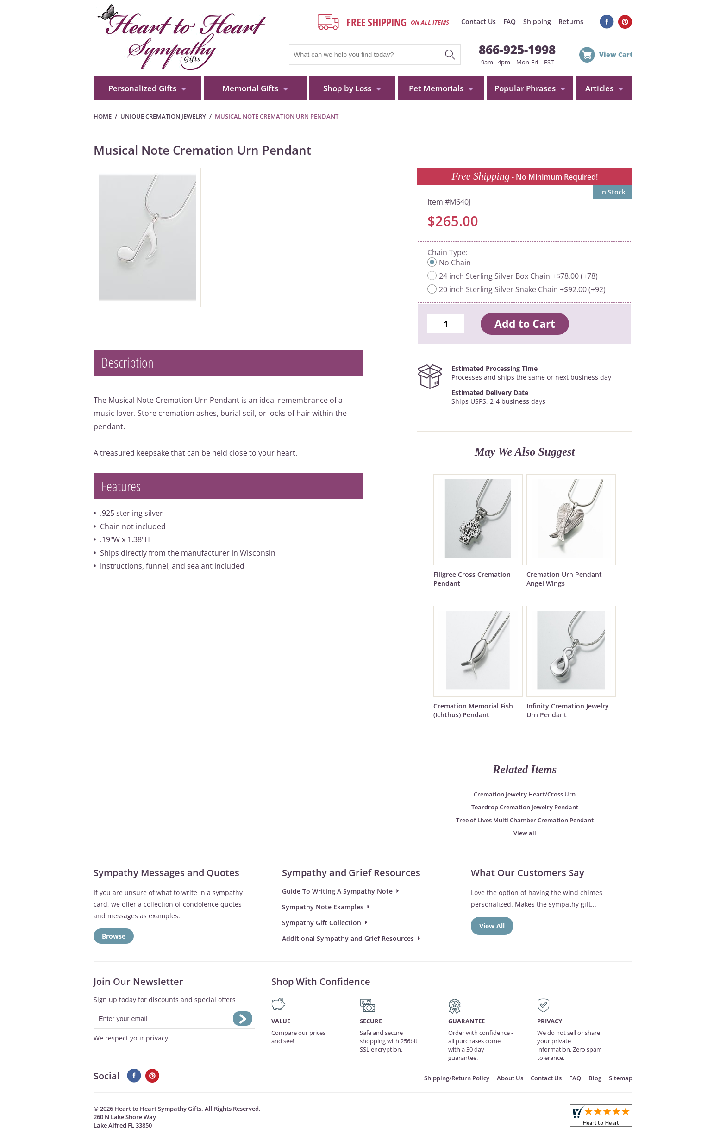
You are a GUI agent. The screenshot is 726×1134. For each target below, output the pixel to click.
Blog (594, 1078)
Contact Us (478, 21)
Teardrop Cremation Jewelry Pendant (524, 807)
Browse (113, 936)
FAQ (509, 21)
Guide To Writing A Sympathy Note (337, 891)
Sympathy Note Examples (322, 906)
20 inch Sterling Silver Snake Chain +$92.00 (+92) (522, 289)
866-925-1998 (517, 49)
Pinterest (625, 22)
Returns (570, 21)
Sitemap (620, 1078)
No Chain (455, 262)
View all (524, 833)
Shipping (537, 21)
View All (492, 925)
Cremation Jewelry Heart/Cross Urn (525, 794)
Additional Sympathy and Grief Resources (348, 938)
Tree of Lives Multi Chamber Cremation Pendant (525, 820)
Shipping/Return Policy (456, 1078)
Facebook (607, 22)
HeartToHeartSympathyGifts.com (180, 38)
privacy (157, 1038)
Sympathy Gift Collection (321, 922)
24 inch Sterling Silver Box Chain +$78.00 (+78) (518, 276)
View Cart (615, 54)
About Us (510, 1078)
